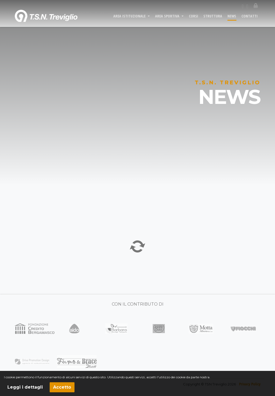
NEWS (231, 18)
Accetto (62, 387)
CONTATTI (249, 18)
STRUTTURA (212, 18)
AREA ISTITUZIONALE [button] (130, 18)
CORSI (193, 18)
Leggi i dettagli (25, 387)
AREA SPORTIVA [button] (167, 18)
